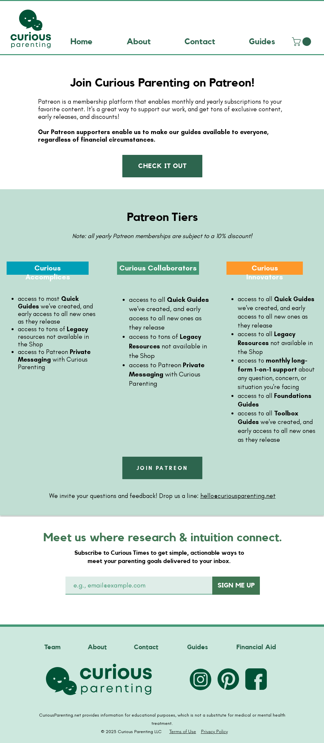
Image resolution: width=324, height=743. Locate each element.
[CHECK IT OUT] (162, 166)
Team (52, 647)
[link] (302, 41)
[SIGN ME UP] (236, 586)
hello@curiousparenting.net (238, 496)
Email (78, 569)
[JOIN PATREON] (162, 468)
